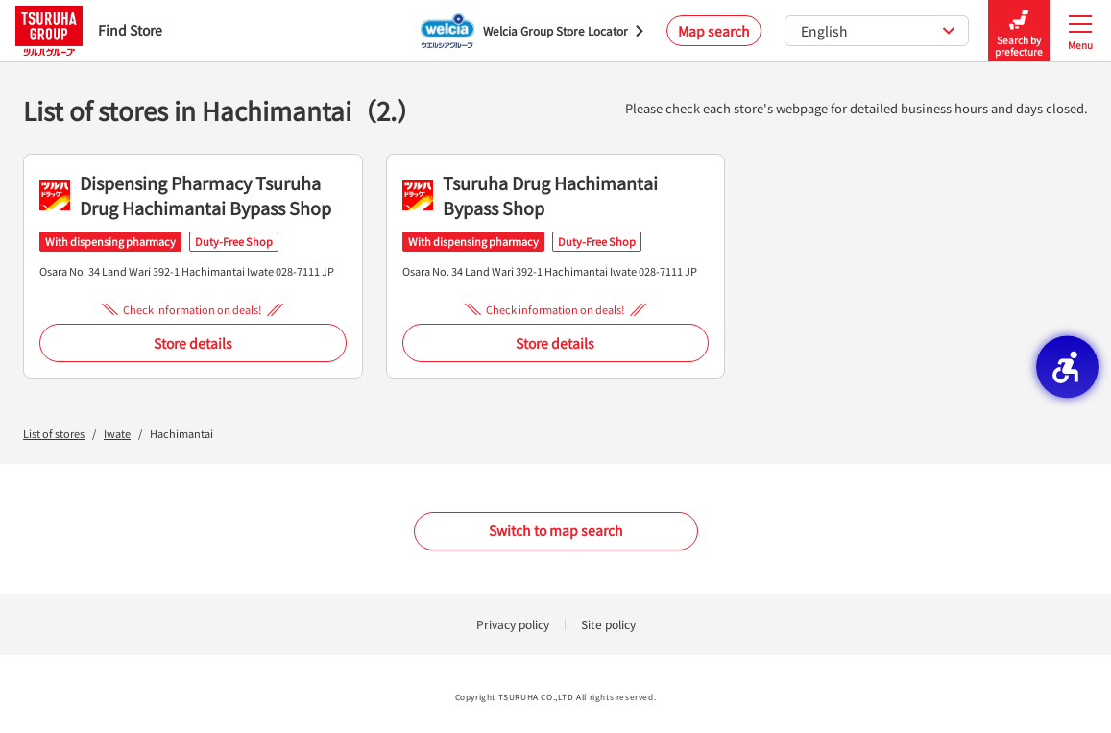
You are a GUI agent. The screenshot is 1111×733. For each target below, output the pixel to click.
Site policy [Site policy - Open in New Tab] (608, 624)
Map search (714, 30)
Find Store (88, 30)
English (878, 30)
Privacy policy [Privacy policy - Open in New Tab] (512, 624)
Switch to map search (556, 530)
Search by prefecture (1019, 31)
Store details (193, 343)
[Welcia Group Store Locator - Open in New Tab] (532, 30)
